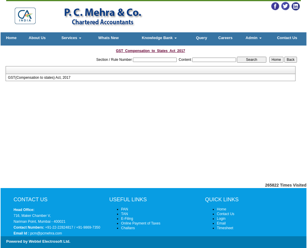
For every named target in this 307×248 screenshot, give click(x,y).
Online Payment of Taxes (140, 223)
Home (11, 38)
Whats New (108, 38)
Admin (254, 38)
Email (221, 223)
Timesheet (225, 228)
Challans (128, 228)
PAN (124, 209)
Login (221, 219)
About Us (37, 38)
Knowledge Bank (159, 38)
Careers (225, 38)
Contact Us (287, 38)
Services (71, 38)
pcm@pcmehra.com (45, 233)
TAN (124, 214)
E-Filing (127, 219)
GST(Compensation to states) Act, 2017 (39, 78)
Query (201, 38)
